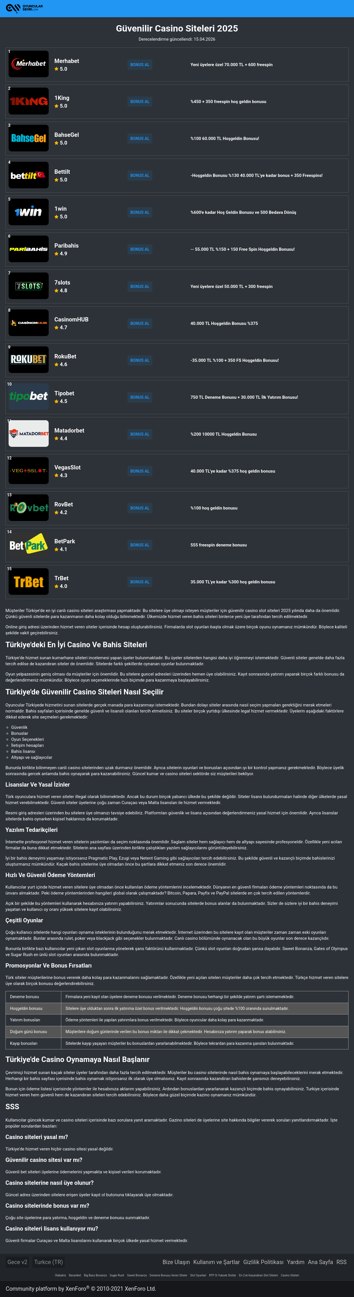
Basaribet (75, 1275)
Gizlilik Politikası (263, 1262)
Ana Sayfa (320, 1262)
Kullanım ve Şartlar (216, 1262)
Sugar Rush (117, 1275)
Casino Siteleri (290, 1275)
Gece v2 (17, 1262)
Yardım (295, 1262)
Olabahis (60, 1275)
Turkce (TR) (48, 1262)
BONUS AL (140, 64)
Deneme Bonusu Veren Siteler (168, 1275)
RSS (342, 1262)
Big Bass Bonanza (95, 1275)
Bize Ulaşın (176, 1262)
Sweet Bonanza (137, 1275)
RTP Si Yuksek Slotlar (222, 1275)
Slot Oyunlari (198, 1275)
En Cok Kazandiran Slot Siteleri (258, 1275)
